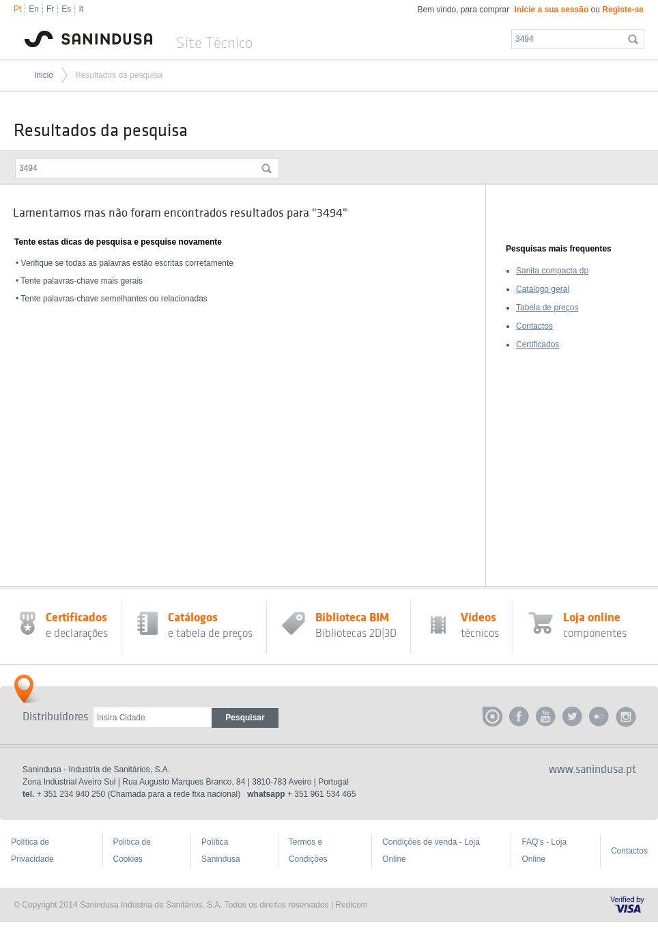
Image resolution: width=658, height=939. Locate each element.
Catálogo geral (542, 289)
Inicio (43, 75)
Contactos (534, 326)
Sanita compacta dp (552, 270)
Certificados (537, 344)
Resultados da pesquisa (118, 75)
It (80, 9)
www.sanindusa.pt (592, 769)
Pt (17, 9)
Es (66, 9)
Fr (50, 9)
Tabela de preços (547, 307)
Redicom (351, 905)
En (34, 9)
